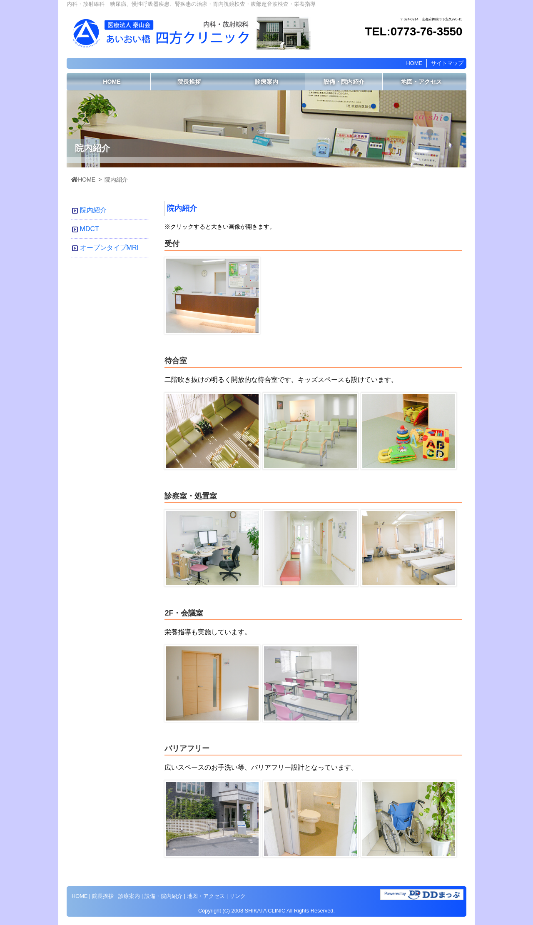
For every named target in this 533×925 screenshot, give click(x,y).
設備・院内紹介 (344, 81)
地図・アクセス (421, 81)
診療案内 (266, 81)
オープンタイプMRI (109, 247)
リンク (237, 896)
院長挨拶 (189, 81)
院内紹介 (93, 210)
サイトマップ (447, 63)
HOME (414, 63)
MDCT (89, 228)
